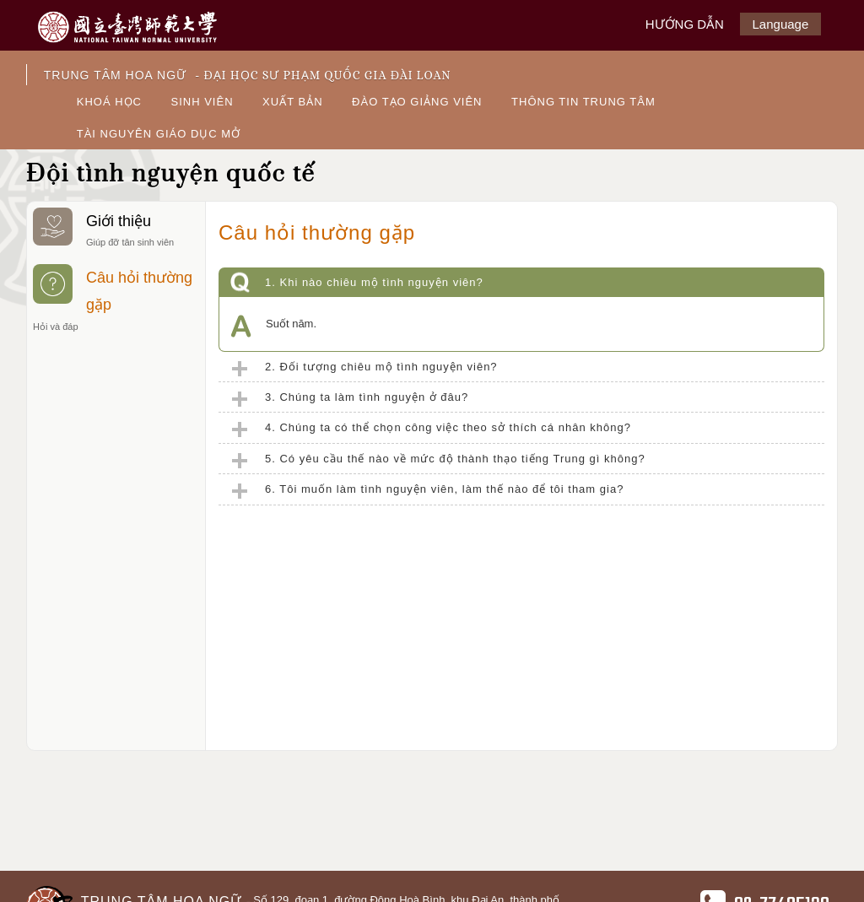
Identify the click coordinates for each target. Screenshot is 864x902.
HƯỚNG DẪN (684, 24)
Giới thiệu (116, 229)
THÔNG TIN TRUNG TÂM (583, 101)
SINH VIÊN (202, 101)
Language (781, 24)
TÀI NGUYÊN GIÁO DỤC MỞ (158, 133)
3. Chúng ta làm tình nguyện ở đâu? (366, 397)
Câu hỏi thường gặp (116, 300)
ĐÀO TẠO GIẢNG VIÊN (417, 101)
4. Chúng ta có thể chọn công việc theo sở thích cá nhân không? (448, 427)
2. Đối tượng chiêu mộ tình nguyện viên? (381, 366)
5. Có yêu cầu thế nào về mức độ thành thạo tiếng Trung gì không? (455, 458)
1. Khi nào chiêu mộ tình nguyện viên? (374, 282)
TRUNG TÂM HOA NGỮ (247, 75)
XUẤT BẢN (292, 101)
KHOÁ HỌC (109, 101)
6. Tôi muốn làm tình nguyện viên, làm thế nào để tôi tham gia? (444, 489)
